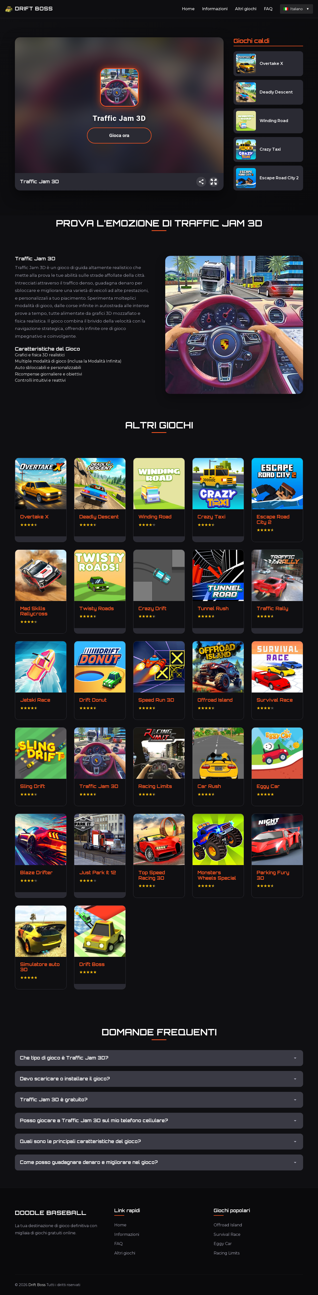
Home (188, 8)
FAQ (268, 8)
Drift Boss (29, 9)
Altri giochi (245, 8)
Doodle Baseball (50, 1212)
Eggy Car (223, 1243)
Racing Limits (226, 1253)
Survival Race (227, 1234)
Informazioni (215, 8)
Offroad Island (228, 1225)
